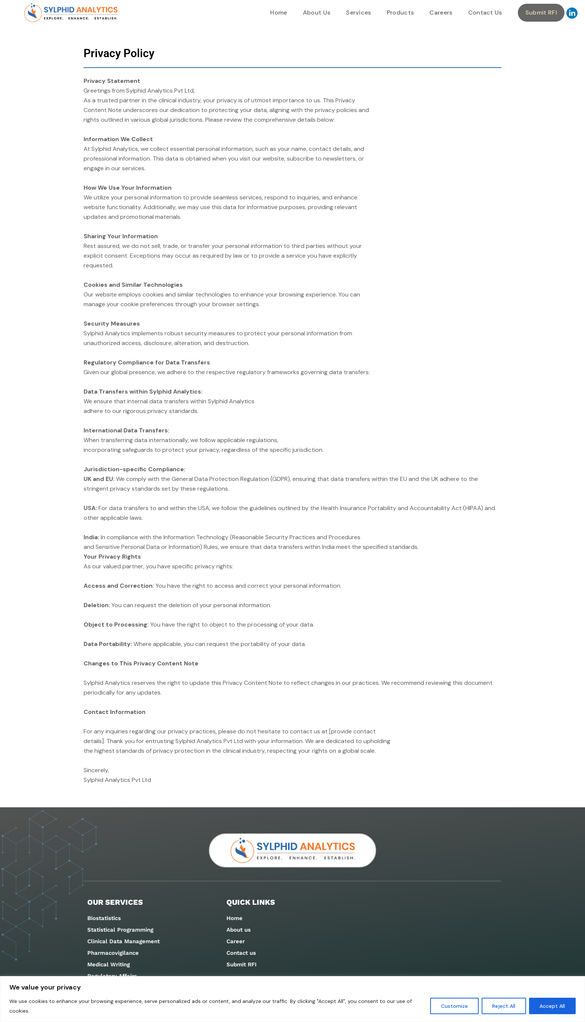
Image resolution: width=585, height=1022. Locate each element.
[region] (292, 999)
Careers (440, 12)
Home (278, 12)
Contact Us (485, 12)
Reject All (503, 1006)
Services (358, 12)
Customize (453, 1006)
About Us (317, 12)
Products (400, 12)
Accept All (552, 1006)
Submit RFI (541, 12)
